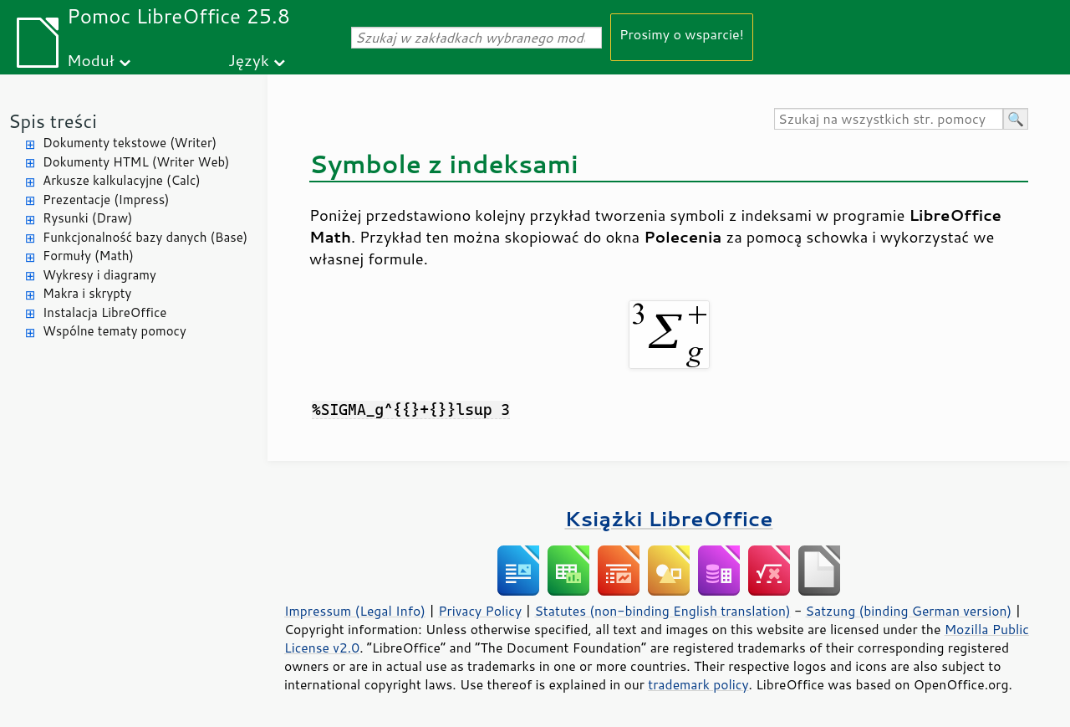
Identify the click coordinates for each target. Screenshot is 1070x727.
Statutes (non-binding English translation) (662, 611)
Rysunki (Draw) (87, 218)
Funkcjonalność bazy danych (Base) (145, 237)
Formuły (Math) (88, 255)
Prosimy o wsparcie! (681, 34)
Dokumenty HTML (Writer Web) (136, 162)
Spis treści (52, 121)
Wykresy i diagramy (99, 275)
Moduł (91, 60)
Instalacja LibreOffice (104, 312)
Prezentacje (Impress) (106, 199)
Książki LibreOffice (669, 518)
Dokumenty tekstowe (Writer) (130, 142)
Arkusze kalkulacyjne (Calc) (122, 180)
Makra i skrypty (87, 293)
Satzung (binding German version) (909, 611)
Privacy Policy (480, 611)
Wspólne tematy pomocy (114, 331)
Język (248, 60)
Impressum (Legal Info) (354, 611)
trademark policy (698, 684)
